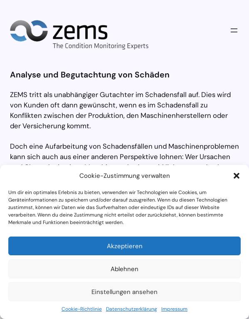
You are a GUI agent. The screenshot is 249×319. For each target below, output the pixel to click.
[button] (236, 176)
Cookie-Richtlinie (82, 309)
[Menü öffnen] (234, 30)
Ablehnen (124, 269)
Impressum (174, 309)
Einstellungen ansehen (124, 292)
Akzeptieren (125, 246)
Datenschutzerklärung (131, 309)
